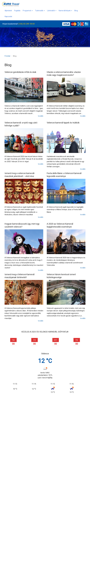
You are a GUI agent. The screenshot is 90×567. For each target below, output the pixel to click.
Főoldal (7, 56)
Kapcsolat (8, 16)
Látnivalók (51, 11)
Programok (28, 11)
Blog (76, 11)
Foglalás (17, 11)
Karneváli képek (65, 11)
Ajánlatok (8, 11)
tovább (40, 116)
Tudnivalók (40, 11)
